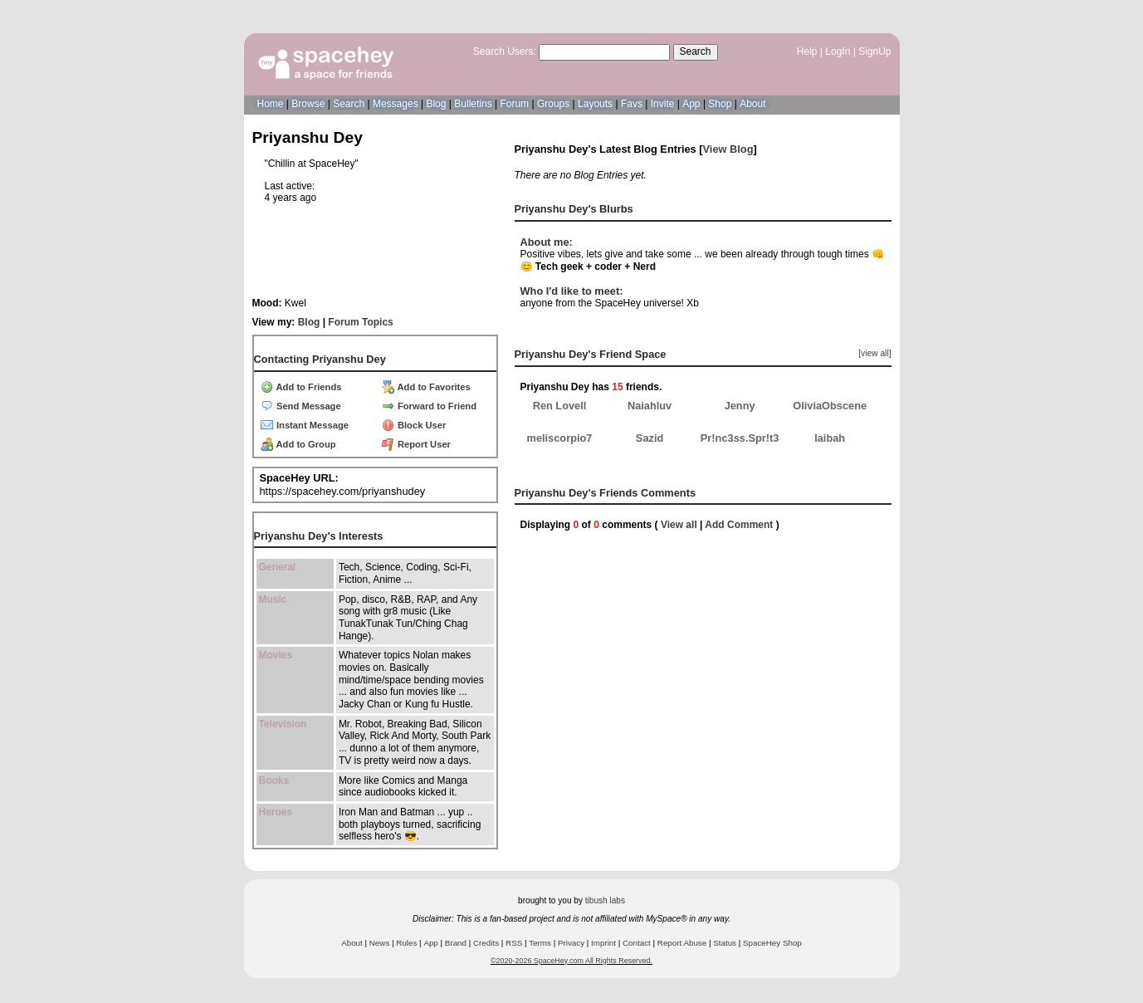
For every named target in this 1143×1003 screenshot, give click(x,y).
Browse (308, 104)
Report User (416, 444)
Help (807, 51)
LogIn (837, 51)
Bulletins (472, 104)
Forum (514, 104)
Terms (540, 942)
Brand (455, 942)
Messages (395, 104)
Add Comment (739, 525)
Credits (486, 942)
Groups (553, 104)
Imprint (603, 942)
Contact (637, 942)
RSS (514, 942)
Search (695, 51)
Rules (406, 942)
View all (679, 525)
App (691, 104)
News (379, 942)
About (752, 104)
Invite (663, 104)
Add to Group (298, 444)
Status (724, 942)
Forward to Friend (429, 406)
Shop (719, 104)
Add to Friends (301, 387)
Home (270, 104)
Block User (414, 425)
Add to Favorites (426, 387)
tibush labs (605, 900)
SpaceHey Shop (772, 942)
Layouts (595, 104)
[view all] (874, 353)
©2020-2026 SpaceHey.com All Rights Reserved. (571, 961)
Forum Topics (360, 322)
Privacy (571, 942)
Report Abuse (681, 942)
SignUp (874, 51)
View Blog (728, 149)
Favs (631, 104)
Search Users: (504, 51)
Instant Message (305, 425)
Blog (436, 104)
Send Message (301, 406)
